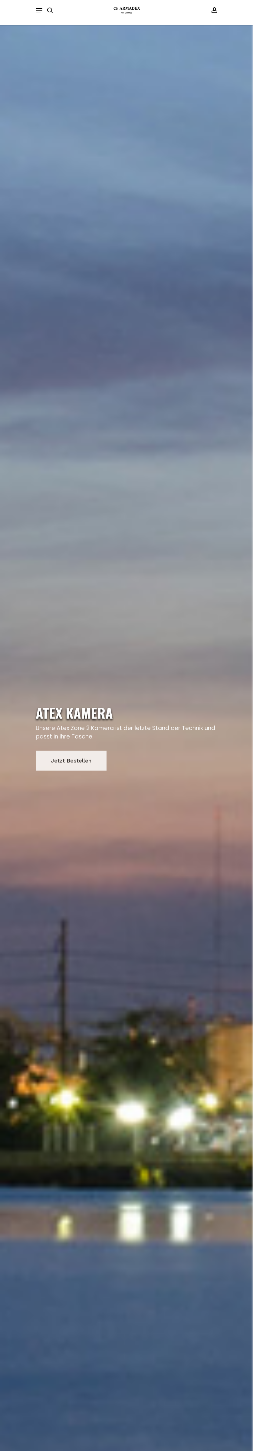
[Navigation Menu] (39, 10)
